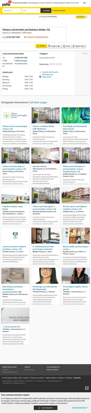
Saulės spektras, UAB (15, 378)
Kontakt (25, 378)
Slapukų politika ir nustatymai (55, 378)
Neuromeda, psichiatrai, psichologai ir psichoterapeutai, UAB (12, 289)
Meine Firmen (72, 3)
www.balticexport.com (55, 381)
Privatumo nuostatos (37, 378)
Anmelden (77, 378)
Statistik (69, 378)
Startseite (5, 370)
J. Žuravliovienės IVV (11, 327)
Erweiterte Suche (58, 10)
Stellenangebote (59, 3)
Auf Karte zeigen (38, 102)
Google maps (54, 46)
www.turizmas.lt (41, 381)
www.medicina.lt (19, 381)
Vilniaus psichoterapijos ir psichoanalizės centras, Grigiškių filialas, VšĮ (74, 169)
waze (66, 46)
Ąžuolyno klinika (39, 166)
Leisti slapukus (46, 408)
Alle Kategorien (34, 3)
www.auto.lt (30, 381)
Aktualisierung (46, 74)
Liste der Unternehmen (48, 17)
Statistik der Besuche (48, 72)
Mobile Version (52, 370)
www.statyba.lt (7, 381)
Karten (42, 3)
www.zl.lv (22, 383)
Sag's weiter (45, 77)
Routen (32, 370)
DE (85, 3)
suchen (46, 10)
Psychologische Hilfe (47, 58)
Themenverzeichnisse (9, 372)
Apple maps (78, 46)
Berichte (49, 3)
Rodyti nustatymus (80, 408)
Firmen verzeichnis (19, 3)
